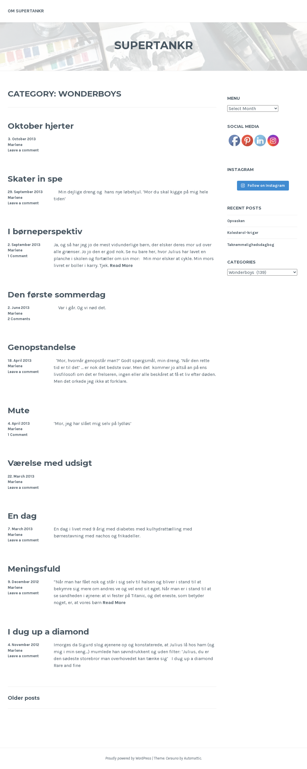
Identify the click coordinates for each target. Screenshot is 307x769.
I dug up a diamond (64, 630)
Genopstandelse (54, 346)
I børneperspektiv (58, 230)
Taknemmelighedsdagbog (250, 245)
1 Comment (18, 256)
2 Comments (19, 319)
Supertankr (153, 44)
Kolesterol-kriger (243, 232)
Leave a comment (23, 150)
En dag (28, 515)
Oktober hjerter (52, 125)
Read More (121, 265)
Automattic (192, 758)
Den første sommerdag (74, 293)
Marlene (15, 145)
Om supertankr (26, 11)
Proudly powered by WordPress (128, 758)
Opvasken (236, 221)
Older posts (29, 697)
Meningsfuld (44, 567)
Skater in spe (45, 177)
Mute (22, 409)
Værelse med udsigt (65, 462)
